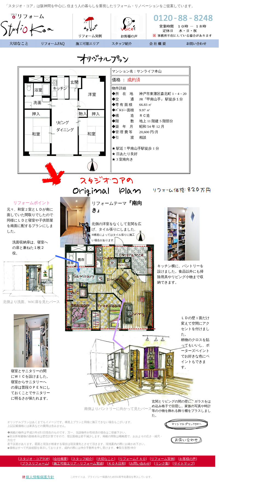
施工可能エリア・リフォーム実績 (78, 463)
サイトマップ (184, 463)
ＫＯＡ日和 (116, 463)
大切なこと (106, 459)
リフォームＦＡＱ (132, 459)
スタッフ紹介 (82, 459)
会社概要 (60, 459)
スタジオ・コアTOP (33, 459)
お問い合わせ (140, 463)
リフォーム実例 (162, 459)
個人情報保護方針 (40, 477)
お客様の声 (187, 459)
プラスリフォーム (35, 463)
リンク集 (161, 463)
